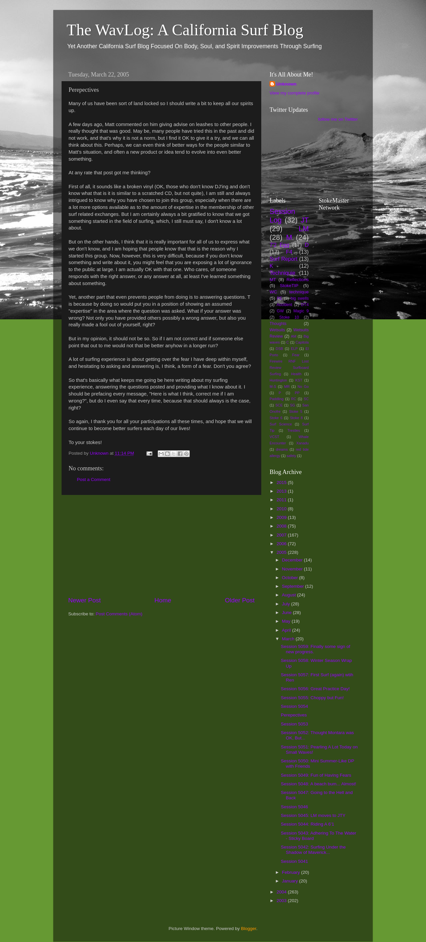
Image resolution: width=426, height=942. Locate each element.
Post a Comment (93, 479)
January (290, 880)
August (289, 594)
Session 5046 (294, 806)
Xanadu (302, 443)
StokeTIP (289, 285)
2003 (282, 900)
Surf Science (281, 424)
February (291, 872)
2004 (282, 891)
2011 (282, 499)
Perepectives (294, 714)
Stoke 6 (276, 418)
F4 (289, 252)
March (289, 638)
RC (293, 399)
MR (287, 387)
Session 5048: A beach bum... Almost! (318, 783)
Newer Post (84, 600)
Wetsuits (277, 330)
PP (297, 393)
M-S (273, 387)
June (287, 612)
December (293, 559)
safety (291, 456)
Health (296, 374)
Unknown (286, 83)
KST (298, 380)
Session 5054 (294, 706)
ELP (294, 349)
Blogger (248, 928)
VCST (274, 437)
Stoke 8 (296, 418)
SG (292, 405)
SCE (279, 405)
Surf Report (283, 259)
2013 (282, 491)
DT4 (305, 304)
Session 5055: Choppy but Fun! (312, 697)
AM (293, 336)
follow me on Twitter (338, 119)
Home (162, 600)
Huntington (278, 380)
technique (299, 291)
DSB (279, 349)
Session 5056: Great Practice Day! (315, 688)
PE (279, 298)
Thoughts (278, 323)
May (287, 621)
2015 (282, 482)
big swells (300, 298)
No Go (303, 387)
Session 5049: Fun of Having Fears (316, 775)
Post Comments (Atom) (119, 613)
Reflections (298, 279)
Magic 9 (301, 311)
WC (273, 291)
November (293, 568)
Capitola (302, 342)
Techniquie (282, 273)
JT (305, 220)
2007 (282, 535)
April (287, 630)
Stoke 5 (295, 411)
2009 (282, 517)
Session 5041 (294, 861)
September (293, 586)
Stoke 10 (289, 317)
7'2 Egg (279, 245)
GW (280, 311)
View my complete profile (295, 92)
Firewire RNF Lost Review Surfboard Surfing (289, 367)
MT (273, 279)
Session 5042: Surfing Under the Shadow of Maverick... (313, 850)
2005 (282, 552)
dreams (282, 449)
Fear (296, 355)
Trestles (293, 430)
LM (304, 229)
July (286, 603)
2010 (282, 508)
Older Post (240, 600)
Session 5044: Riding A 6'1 (307, 824)
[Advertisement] (161, 545)
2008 (282, 526)
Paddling (277, 399)
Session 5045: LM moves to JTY (313, 815)
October (290, 577)
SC (306, 399)
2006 (282, 543)
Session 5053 (294, 723)
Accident (284, 304)
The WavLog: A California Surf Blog (185, 30)
